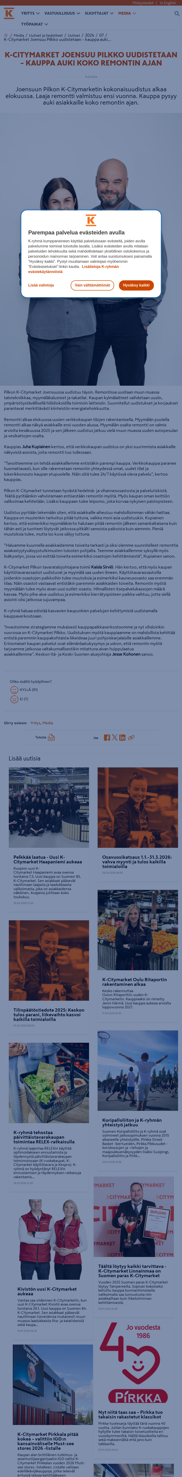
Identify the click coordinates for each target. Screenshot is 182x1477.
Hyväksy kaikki (136, 285)
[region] (91, 253)
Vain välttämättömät (92, 285)
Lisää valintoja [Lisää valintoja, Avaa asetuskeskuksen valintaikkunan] (41, 285)
